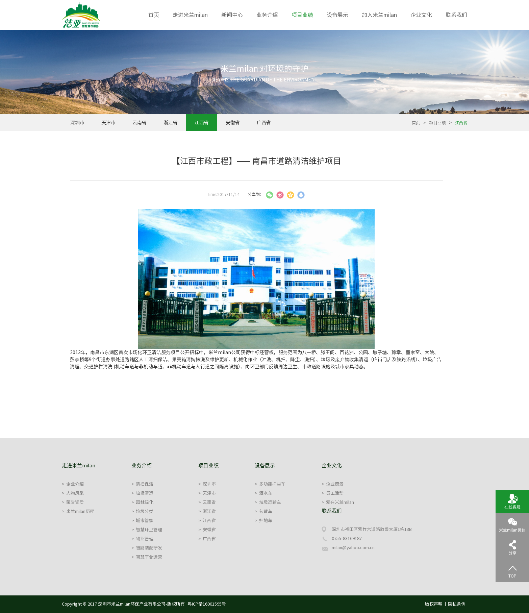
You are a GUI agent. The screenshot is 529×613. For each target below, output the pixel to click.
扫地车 (263, 520)
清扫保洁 (142, 484)
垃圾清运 (142, 493)
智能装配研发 (146, 548)
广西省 (264, 122)
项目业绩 (302, 15)
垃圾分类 (142, 511)
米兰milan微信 (512, 524)
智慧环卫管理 (146, 530)
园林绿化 (142, 502)
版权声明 (434, 604)
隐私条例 (456, 604)
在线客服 (512, 501)
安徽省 (233, 122)
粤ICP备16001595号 (206, 604)
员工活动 (333, 493)
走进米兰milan (190, 15)
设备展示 (337, 15)
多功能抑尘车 (270, 484)
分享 (512, 547)
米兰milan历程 (78, 511)
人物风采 (73, 493)
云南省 (139, 122)
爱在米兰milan (338, 502)
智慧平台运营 (146, 557)
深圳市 (77, 122)
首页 (153, 15)
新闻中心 (232, 15)
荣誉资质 (73, 502)
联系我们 (456, 15)
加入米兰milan (379, 15)
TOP (512, 570)
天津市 (108, 122)
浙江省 (170, 122)
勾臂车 (263, 511)
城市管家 (142, 520)
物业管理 (142, 539)
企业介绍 (73, 484)
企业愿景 (333, 484)
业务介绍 (267, 15)
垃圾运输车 (268, 502)
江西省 (202, 122)
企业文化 (421, 15)
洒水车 (263, 493)
